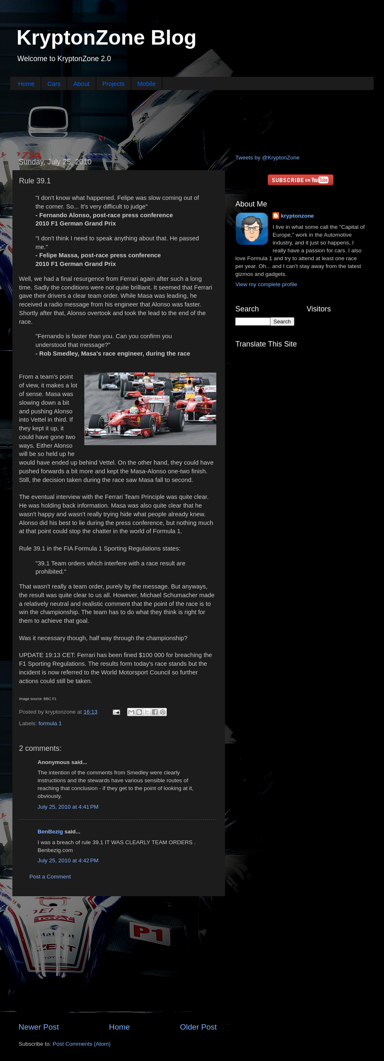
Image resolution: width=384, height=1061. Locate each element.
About (81, 83)
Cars (54, 83)
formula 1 (50, 723)
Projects (113, 83)
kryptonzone (297, 216)
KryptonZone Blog (107, 37)
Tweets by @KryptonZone (267, 157)
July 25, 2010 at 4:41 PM (68, 807)
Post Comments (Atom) (82, 1044)
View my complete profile (266, 284)
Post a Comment (50, 876)
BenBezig (50, 831)
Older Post (198, 1027)
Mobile (146, 83)
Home (26, 83)
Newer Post (39, 1027)
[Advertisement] (192, 121)
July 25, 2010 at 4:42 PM (68, 860)
